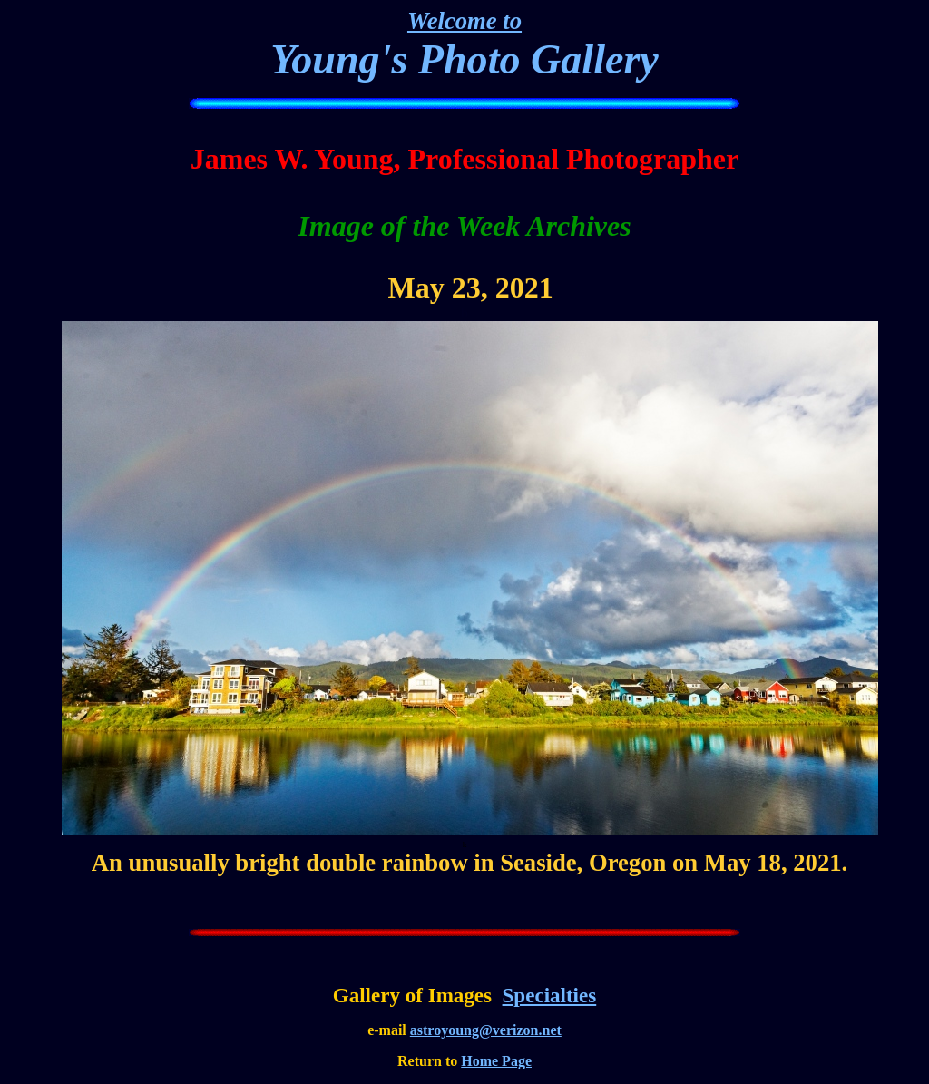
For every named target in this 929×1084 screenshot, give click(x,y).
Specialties (550, 995)
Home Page (496, 1061)
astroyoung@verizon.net (486, 1030)
